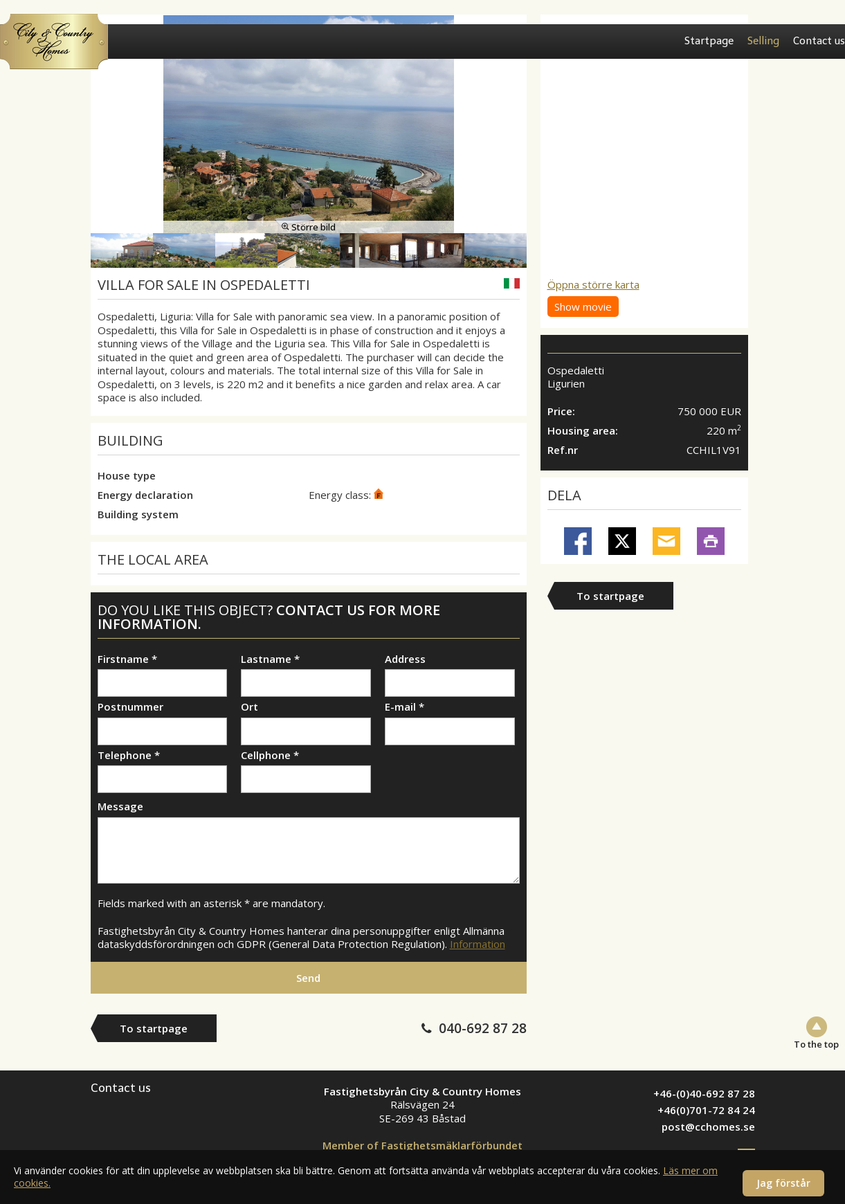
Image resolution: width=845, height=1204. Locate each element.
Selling (763, 41)
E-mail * (404, 706)
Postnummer (130, 706)
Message (120, 806)
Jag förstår (783, 1182)
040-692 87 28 (483, 1028)
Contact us (819, 41)
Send (308, 978)
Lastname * (270, 659)
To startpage (610, 596)
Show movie (583, 306)
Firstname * (127, 659)
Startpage (709, 41)
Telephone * (129, 755)
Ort (249, 706)
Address (405, 659)
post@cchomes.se (708, 1126)
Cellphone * (270, 755)
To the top (816, 1043)
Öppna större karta (593, 284)
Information (477, 944)
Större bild (309, 227)
